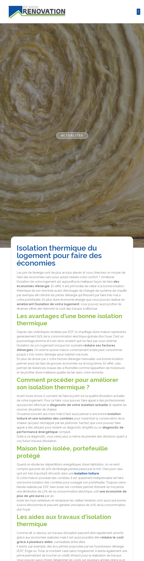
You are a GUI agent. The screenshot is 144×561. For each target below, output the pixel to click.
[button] (138, 12)
